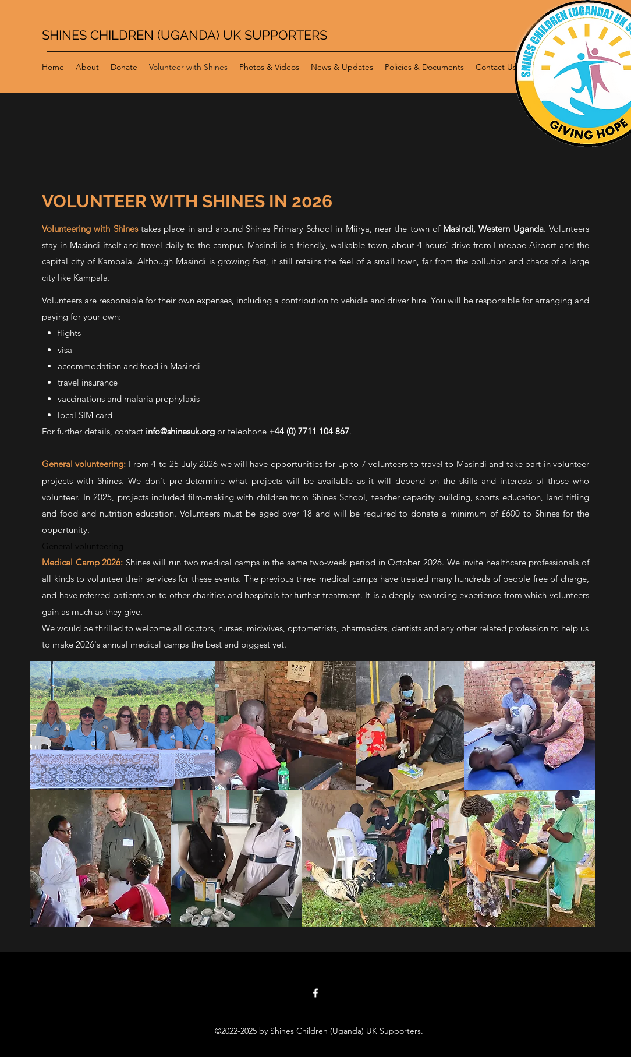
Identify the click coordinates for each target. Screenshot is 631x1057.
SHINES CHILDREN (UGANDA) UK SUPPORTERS (184, 35)
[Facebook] (315, 993)
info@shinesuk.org (180, 431)
